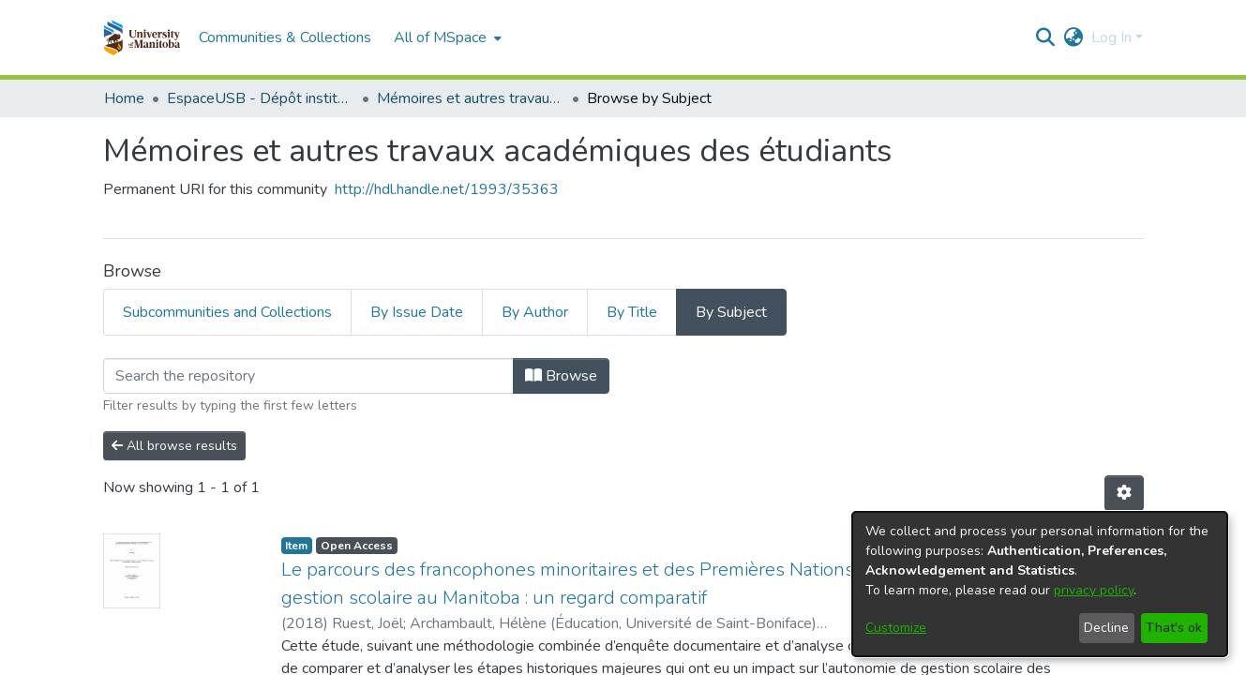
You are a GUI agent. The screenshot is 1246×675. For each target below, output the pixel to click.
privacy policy (1093, 590)
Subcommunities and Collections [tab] (227, 312)
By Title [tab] (632, 312)
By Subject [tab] (731, 312)
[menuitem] (446, 37)
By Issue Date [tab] (416, 312)
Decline (1106, 628)
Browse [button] (561, 376)
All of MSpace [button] (440, 37)
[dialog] (1039, 584)
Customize (895, 628)
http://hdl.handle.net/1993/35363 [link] (447, 189)
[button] (142, 37)
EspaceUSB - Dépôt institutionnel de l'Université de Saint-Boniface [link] (260, 98)
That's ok (1174, 628)
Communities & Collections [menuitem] (285, 37)
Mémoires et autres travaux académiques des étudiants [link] (470, 98)
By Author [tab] (535, 312)
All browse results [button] (174, 446)
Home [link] (124, 98)
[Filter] (308, 376)
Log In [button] (1113, 37)
